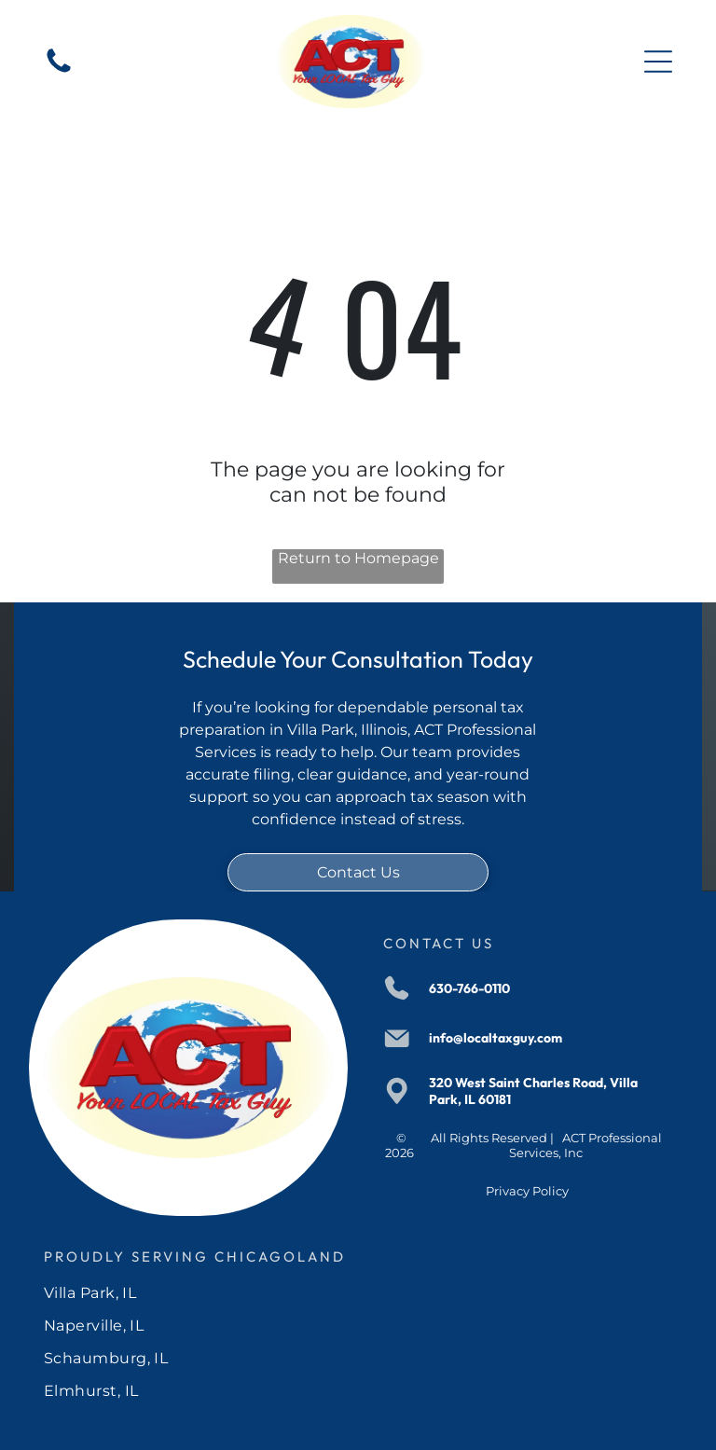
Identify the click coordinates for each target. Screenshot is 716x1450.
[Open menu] (658, 62)
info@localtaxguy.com (495, 1037)
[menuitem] (358, 1293)
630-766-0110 (469, 988)
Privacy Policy (527, 1190)
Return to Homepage (358, 558)
